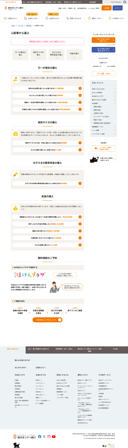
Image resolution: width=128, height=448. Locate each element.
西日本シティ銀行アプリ (85, 380)
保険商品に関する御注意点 (102, 123)
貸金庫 (100, 396)
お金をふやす (20, 375)
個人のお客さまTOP (22, 360)
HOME (13, 25)
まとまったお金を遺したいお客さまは (46, 95)
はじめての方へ (103, 58)
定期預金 (17, 383)
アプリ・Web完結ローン (43, 400)
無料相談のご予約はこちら (46, 320)
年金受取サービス (103, 383)
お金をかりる (41, 375)
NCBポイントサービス (104, 380)
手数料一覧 (71, 8)
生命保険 (95, 103)
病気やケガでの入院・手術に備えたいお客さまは (46, 143)
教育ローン (39, 397)
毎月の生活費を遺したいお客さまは (46, 88)
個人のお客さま (10, 2)
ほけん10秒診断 (97, 92)
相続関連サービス (97, 127)
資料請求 (103, 143)
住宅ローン (39, 380)
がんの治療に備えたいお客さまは (46, 150)
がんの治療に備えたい (46, 245)
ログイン (118, 8)
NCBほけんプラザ (97, 96)
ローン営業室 (40, 403)
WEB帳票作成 (81, 8)
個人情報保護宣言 (103, 408)
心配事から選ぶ (98, 113)
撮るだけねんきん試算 (99, 100)
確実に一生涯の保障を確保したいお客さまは (46, 102)
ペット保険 (95, 130)
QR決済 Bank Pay (83, 423)
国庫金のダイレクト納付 (85, 420)
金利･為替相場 (111, 66)
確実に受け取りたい (46, 231)
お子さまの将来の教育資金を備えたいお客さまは (46, 183)
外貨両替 (101, 393)
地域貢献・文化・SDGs (51, 2)
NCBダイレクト (82, 383)
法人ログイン (103, 50)
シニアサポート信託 (98, 134)
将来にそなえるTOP (98, 89)
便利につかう (83, 375)
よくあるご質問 (93, 8)
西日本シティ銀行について (72, 2)
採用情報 (92, 2)
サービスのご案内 (110, 44)
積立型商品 (18, 386)
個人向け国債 (18, 397)
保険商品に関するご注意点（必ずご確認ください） (47, 41)
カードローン (40, 386)
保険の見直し (98, 107)
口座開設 (107, 8)
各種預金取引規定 (20, 392)
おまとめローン (40, 395)
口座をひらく (10, 18)
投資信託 (17, 395)
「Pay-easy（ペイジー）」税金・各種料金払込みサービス (85, 404)
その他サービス (104, 375)
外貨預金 (17, 389)
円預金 (17, 380)
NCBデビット (81, 390)
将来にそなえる (62, 375)
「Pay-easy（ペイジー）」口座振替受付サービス (85, 410)
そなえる (20, 25)
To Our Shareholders (116, 2)
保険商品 (29, 25)
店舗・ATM (62, 8)
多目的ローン (40, 392)
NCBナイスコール (103, 399)
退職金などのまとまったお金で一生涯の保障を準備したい (46, 217)
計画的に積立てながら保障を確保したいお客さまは (46, 109)
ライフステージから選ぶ (101, 116)
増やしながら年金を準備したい (46, 224)
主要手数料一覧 (97, 66)
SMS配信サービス (103, 405)
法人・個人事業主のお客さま (30, 2)
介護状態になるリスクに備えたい (46, 238)
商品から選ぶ (98, 120)
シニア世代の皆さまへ (105, 402)
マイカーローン (40, 383)
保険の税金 (97, 110)
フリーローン (40, 389)
